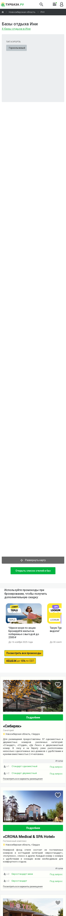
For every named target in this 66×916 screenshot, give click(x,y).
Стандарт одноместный (24, 766)
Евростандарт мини (22, 874)
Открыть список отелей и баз (33, 570)
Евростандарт (19, 881)
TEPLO (12, 620)
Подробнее (33, 717)
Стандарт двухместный (24, 773)
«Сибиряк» (12, 726)
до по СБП (20, 660)
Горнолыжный (17, 48)
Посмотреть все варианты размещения (23, 779)
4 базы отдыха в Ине (16, 28)
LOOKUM (54, 620)
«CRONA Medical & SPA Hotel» (29, 837)
